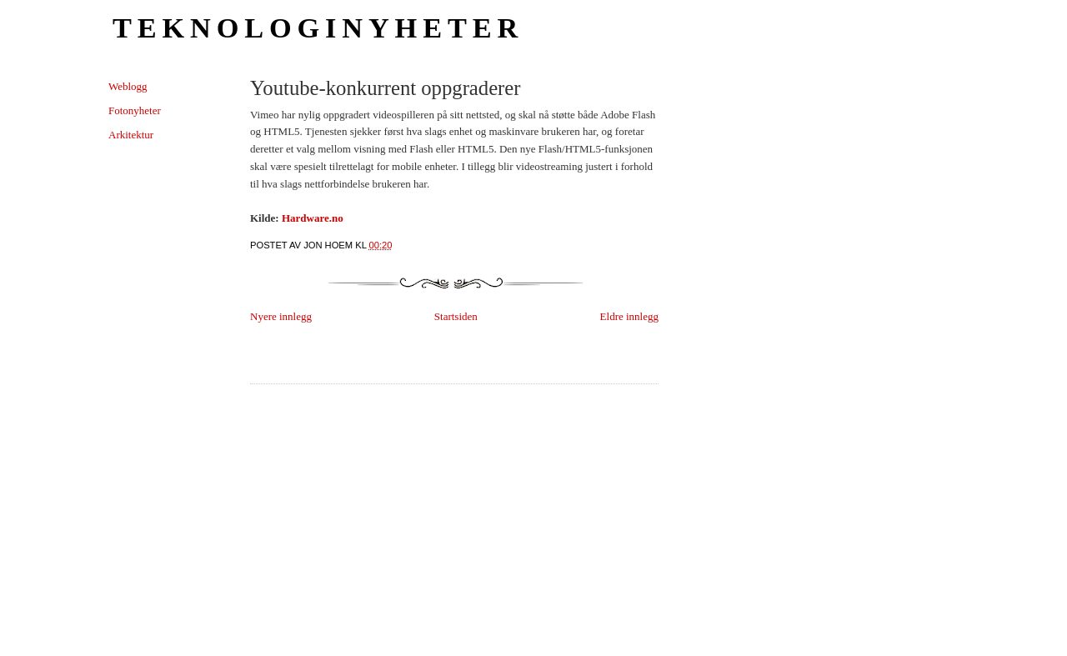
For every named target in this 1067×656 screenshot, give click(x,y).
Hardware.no (312, 218)
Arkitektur (130, 134)
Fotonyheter (134, 110)
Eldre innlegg (629, 316)
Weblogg (128, 86)
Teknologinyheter (318, 27)
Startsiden (456, 316)
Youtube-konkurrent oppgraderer (385, 88)
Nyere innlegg (281, 316)
